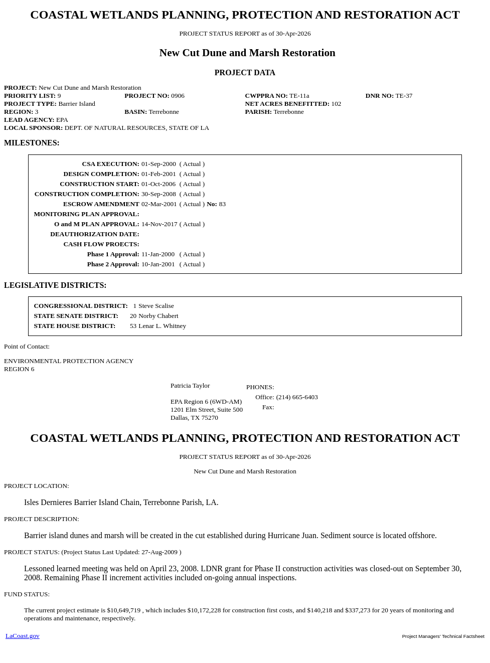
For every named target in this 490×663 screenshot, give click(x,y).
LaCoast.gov (23, 635)
